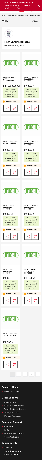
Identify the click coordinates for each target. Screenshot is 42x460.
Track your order (11, 412)
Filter (6, 21)
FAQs (6, 430)
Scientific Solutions (12, 391)
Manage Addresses (12, 416)
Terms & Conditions (12, 451)
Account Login (10, 402)
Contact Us (9, 426)
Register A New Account (14, 405)
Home (3, 16)
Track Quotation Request (15, 409)
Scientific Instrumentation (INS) (18, 16)
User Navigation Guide (14, 433)
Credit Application (11, 437)
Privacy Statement (12, 454)
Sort (36, 21)
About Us (8, 447)
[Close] (39, 6)
